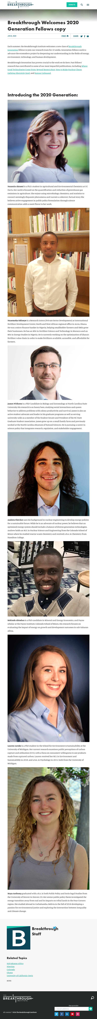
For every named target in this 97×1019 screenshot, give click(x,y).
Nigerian (11, 964)
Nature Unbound (43, 73)
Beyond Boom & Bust (46, 69)
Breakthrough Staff (43, 931)
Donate (72, 5)
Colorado (11, 967)
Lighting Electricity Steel (19, 73)
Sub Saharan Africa (15, 961)
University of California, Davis (20, 973)
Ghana (10, 970)
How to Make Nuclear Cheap (69, 69)
